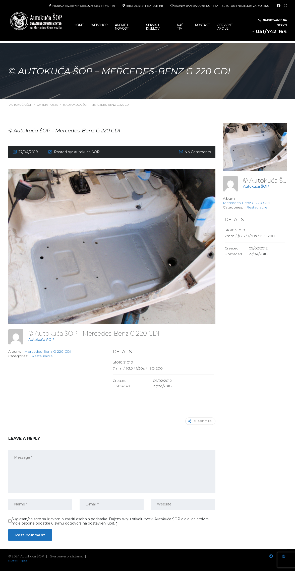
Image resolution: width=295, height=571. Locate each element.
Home (79, 25)
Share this (199, 421)
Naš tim (180, 26)
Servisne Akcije (225, 26)
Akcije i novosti (122, 26)
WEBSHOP (99, 25)
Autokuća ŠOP (41, 339)
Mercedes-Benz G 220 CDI (47, 351)
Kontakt (202, 25)
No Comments (198, 152)
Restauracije (42, 356)
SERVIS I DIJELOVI (153, 26)
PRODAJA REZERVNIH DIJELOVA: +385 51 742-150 (83, 6)
